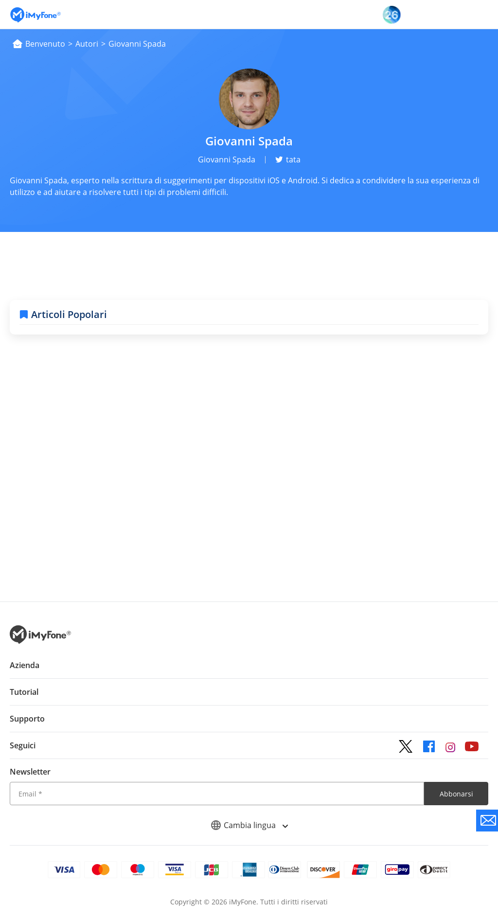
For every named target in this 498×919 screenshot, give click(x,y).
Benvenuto (45, 43)
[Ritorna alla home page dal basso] (40, 641)
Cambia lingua (249, 825)
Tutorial (24, 692)
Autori (86, 43)
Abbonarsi (456, 793)
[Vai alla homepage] (35, 14)
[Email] (217, 793)
